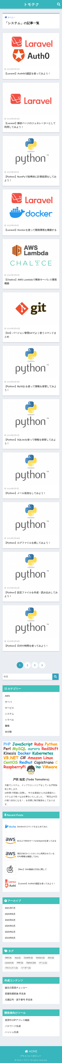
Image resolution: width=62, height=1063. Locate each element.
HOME (31, 1051)
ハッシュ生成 (11, 1032)
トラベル (9, 720)
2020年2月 (10, 932)
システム (9, 714)
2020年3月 (10, 926)
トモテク (31, 4)
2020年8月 (10, 914)
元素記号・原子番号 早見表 (18, 1000)
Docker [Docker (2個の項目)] (40, 958)
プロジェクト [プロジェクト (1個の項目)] (11, 968)
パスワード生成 (13, 1026)
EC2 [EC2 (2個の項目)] (51, 958)
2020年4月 (10, 920)
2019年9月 (10, 938)
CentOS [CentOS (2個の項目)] (28, 958)
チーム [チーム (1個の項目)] (43, 963)
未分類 (8, 732)
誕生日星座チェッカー (16, 988)
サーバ (8, 702)
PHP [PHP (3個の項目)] (20, 963)
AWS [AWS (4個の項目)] (8, 958)
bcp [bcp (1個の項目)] (17, 958)
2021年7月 (10, 908)
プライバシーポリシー (30, 1056)
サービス (9, 708)
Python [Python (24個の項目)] (31, 963)
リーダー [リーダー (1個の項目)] (25, 968)
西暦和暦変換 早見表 (15, 994)
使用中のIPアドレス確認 (17, 1020)
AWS (7, 696)
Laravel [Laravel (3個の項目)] (9, 963)
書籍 (7, 726)
